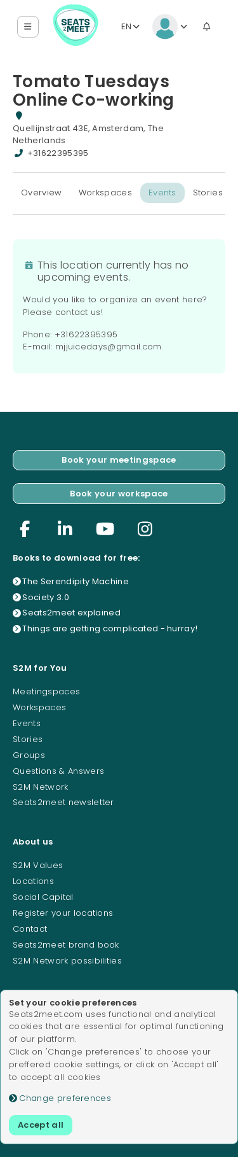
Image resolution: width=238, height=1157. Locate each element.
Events (162, 192)
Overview (41, 192)
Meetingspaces (46, 691)
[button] (28, 27)
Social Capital (43, 897)
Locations (33, 881)
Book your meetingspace (119, 460)
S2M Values (38, 865)
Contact (30, 929)
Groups (29, 755)
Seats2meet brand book (66, 945)
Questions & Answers (58, 771)
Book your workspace (119, 493)
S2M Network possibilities (67, 961)
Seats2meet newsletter (63, 802)
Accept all (40, 1125)
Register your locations (63, 913)
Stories (208, 192)
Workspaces (105, 192)
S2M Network (41, 787)
